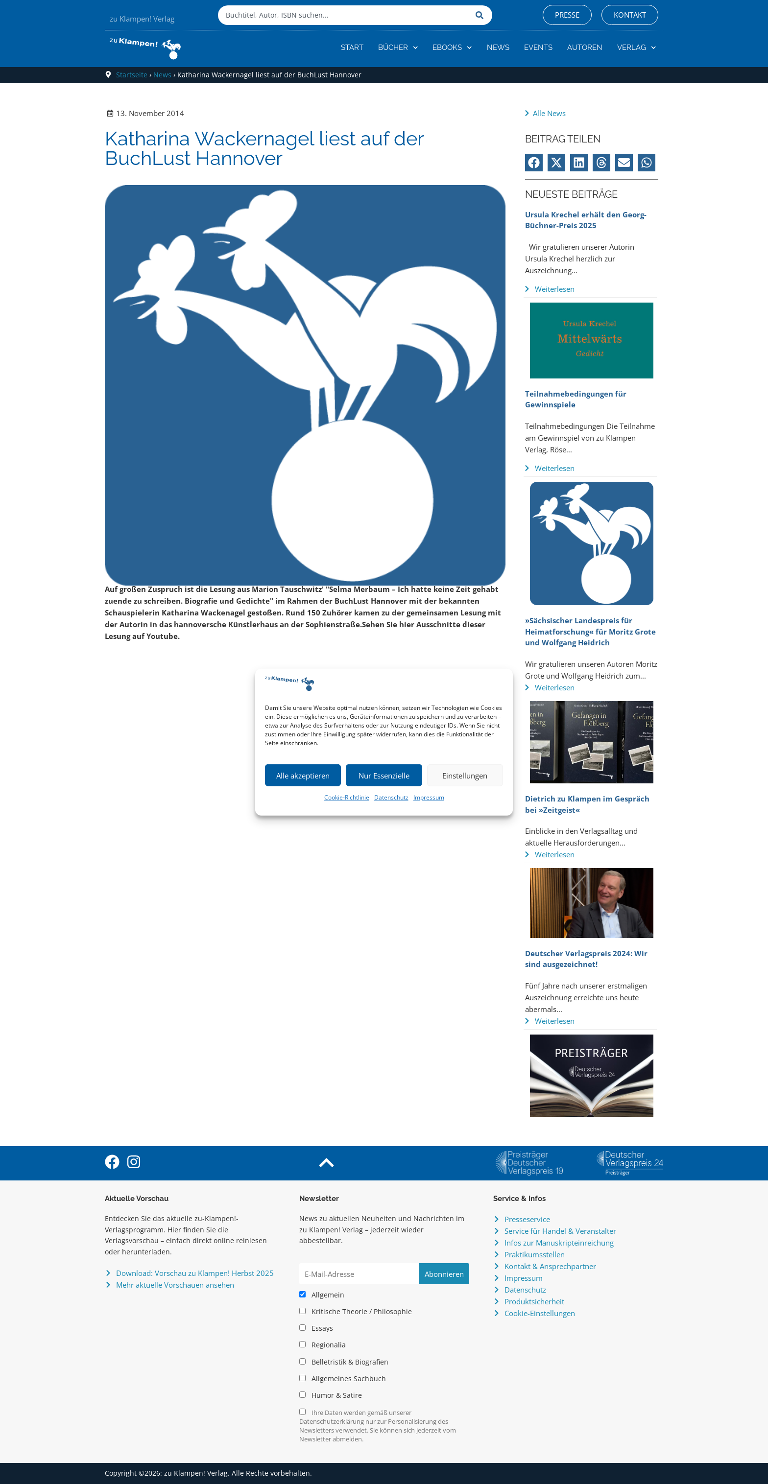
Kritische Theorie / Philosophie (355, 1311)
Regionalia (322, 1345)
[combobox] (344, 15)
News (498, 47)
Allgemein (321, 1295)
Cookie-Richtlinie (346, 797)
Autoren (584, 47)
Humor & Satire (330, 1395)
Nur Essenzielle (384, 775)
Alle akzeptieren (303, 775)
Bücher (398, 47)
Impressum (428, 797)
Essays (316, 1328)
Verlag (636, 47)
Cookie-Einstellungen (539, 1313)
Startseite (131, 74)
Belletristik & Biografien (343, 1362)
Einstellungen (464, 775)
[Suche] (481, 15)
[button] (534, 162)
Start (352, 47)
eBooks (452, 47)
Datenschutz (391, 797)
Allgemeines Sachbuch (342, 1378)
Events (538, 47)
